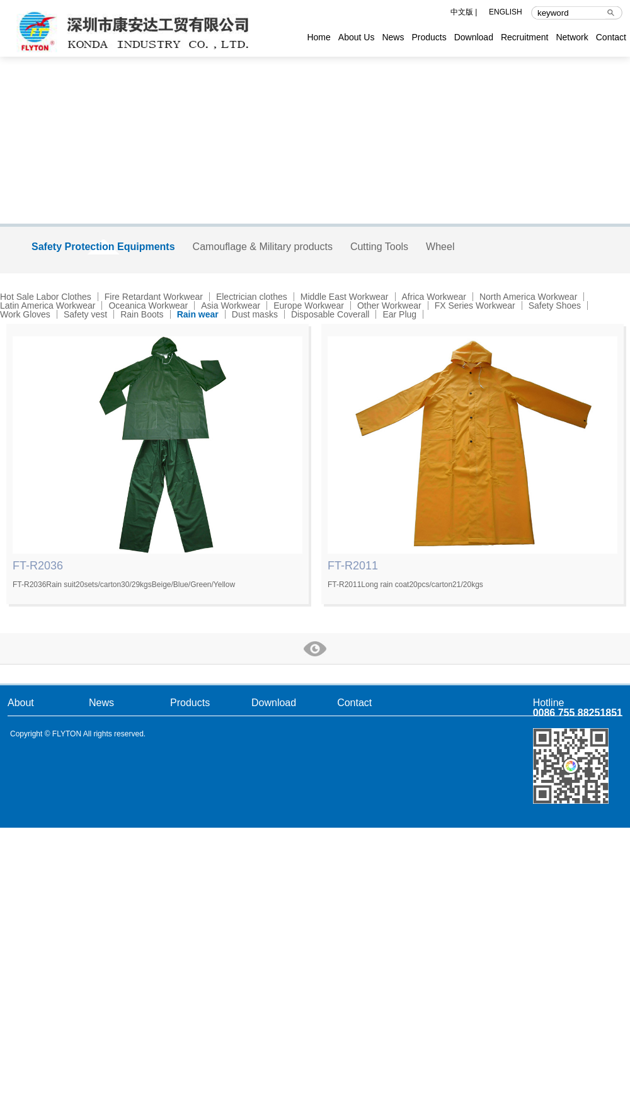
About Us (356, 37)
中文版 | (463, 12)
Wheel (440, 246)
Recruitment (524, 37)
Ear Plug (399, 314)
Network (572, 37)
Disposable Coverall (330, 314)
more (315, 648)
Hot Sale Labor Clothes (45, 297)
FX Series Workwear (475, 305)
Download (473, 37)
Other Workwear (389, 305)
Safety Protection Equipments (103, 246)
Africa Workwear (434, 297)
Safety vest (85, 314)
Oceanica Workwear (148, 305)
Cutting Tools (379, 246)
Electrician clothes (251, 297)
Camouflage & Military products (263, 246)
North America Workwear (528, 297)
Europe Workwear (308, 305)
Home (318, 37)
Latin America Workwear (47, 305)
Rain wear (198, 314)
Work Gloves (25, 314)
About (21, 702)
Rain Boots (141, 314)
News (393, 37)
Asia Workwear (230, 305)
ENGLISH (505, 12)
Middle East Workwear (345, 297)
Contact (611, 37)
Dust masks (255, 314)
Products (428, 37)
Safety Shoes (555, 305)
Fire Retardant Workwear (154, 297)
